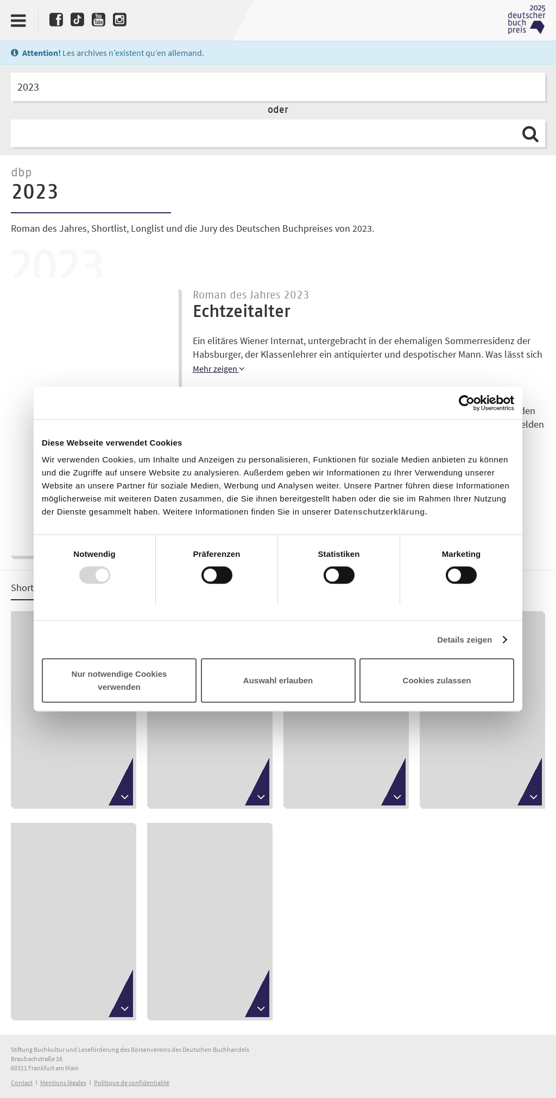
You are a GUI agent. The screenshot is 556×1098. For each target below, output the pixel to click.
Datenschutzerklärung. (380, 511)
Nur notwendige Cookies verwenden (119, 680)
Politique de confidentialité (131, 1082)
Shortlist (28, 587)
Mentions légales (63, 1082)
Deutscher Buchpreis (526, 20)
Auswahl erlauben (278, 680)
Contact (22, 1082)
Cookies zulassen (437, 680)
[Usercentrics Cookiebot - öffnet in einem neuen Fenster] (466, 403)
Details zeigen (464, 639)
